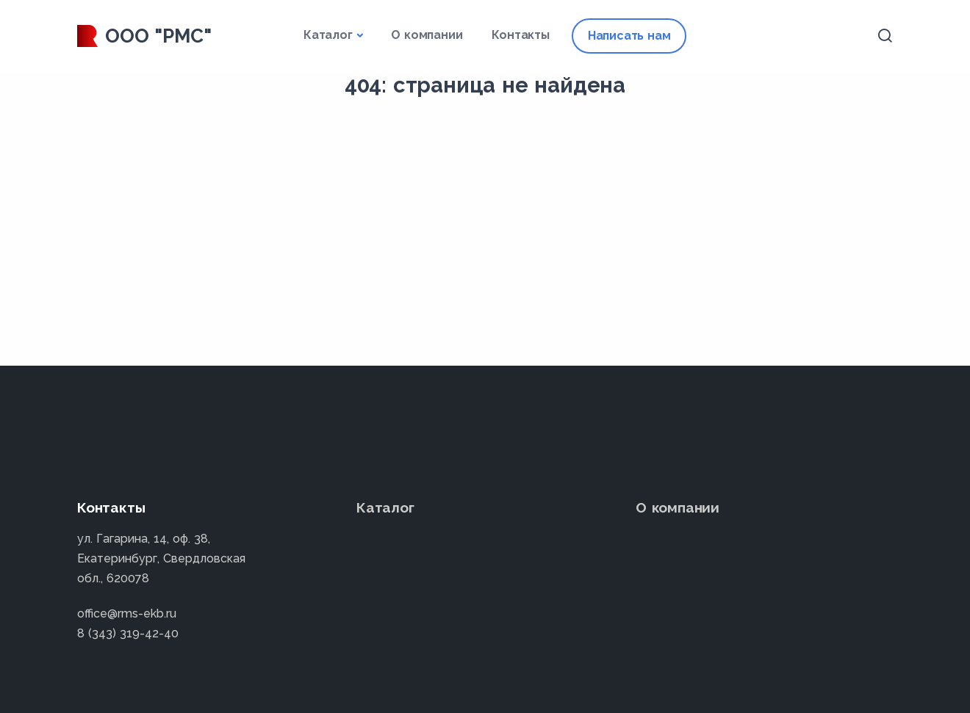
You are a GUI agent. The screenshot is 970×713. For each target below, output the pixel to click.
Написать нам (629, 36)
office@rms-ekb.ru (126, 613)
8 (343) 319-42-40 (128, 633)
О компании (426, 35)
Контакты (520, 35)
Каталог (328, 35)
